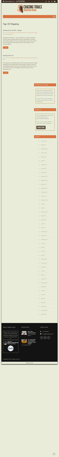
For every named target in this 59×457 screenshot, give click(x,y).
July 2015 (43, 204)
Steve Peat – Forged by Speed (32, 332)
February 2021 (44, 164)
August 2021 (43, 156)
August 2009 (43, 314)
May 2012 (43, 255)
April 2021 (43, 160)
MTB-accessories (24, 32)
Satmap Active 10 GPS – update (12, 30)
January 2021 (43, 168)
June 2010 (43, 294)
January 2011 (43, 278)
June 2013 (43, 243)
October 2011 (43, 267)
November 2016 (44, 176)
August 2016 (43, 184)
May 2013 (43, 247)
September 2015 (44, 200)
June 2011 (43, 271)
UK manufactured (9, 34)
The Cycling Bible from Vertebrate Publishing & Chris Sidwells (32, 341)
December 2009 (44, 310)
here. (10, 338)
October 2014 (43, 215)
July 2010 (43, 290)
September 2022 (44, 148)
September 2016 (44, 180)
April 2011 (43, 275)
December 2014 (44, 211)
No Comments (12, 32)
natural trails (30, 32)
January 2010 (43, 306)
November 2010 (44, 282)
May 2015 (43, 208)
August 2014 (43, 219)
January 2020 (43, 172)
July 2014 (43, 223)
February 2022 (44, 152)
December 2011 (44, 263)
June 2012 (43, 251)
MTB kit (18, 32)
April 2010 (43, 298)
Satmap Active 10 (8, 55)
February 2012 (44, 259)
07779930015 (21, 1)
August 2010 (43, 286)
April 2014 (43, 227)
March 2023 (43, 145)
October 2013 (43, 235)
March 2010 (43, 302)
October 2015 (43, 196)
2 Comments (12, 57)
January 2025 (43, 141)
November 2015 (44, 192)
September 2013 (44, 239)
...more (5, 47)
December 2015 (44, 188)
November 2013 (44, 231)
